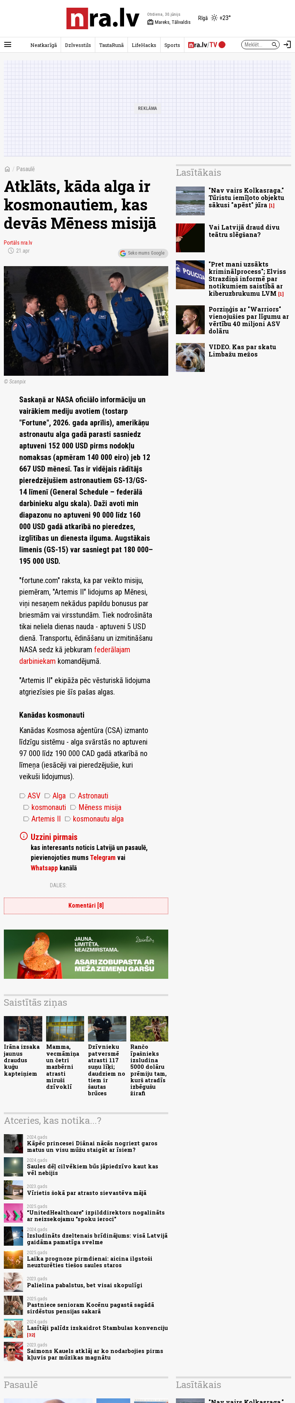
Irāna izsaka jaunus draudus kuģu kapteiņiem (22, 1060)
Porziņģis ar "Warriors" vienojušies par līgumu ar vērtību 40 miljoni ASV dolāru (249, 320)
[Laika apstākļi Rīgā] (214, 18)
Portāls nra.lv (18, 243)
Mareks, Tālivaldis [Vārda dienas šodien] (169, 22)
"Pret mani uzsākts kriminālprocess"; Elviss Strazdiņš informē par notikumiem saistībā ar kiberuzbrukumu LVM (247, 279)
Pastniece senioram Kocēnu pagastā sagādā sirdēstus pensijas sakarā (90, 1308)
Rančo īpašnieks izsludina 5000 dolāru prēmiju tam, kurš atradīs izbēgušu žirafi (148, 1070)
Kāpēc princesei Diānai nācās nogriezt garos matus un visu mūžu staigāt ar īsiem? (92, 1146)
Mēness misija (95, 807)
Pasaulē (25, 169)
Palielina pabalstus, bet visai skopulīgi (85, 1285)
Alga (55, 795)
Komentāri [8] (86, 905)
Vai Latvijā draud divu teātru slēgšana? (244, 230)
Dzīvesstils (78, 45)
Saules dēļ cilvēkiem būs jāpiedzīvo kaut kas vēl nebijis (92, 1169)
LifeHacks (144, 45)
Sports (172, 45)
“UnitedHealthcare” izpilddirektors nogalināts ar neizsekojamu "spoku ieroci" (96, 1216)
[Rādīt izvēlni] (7, 44)
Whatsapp (44, 868)
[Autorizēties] (287, 44)
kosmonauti (44, 807)
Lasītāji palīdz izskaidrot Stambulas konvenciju (97, 1327)
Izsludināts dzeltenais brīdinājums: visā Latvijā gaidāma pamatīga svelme (97, 1239)
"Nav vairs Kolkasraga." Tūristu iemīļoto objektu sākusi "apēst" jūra (246, 197)
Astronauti (89, 795)
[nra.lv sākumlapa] (102, 18)
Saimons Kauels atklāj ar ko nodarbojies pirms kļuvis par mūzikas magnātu (95, 1354)
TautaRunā (111, 45)
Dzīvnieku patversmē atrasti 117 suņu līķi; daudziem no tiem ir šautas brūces (106, 1070)
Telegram (103, 857)
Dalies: (58, 885)
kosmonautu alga (94, 818)
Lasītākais (198, 172)
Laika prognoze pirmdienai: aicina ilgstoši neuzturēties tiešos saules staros (89, 1262)
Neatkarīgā (43, 45)
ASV (29, 795)
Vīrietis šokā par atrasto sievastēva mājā (86, 1192)
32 (31, 1335)
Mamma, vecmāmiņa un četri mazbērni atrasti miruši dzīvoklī (62, 1066)
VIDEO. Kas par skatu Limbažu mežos (242, 350)
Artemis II (42, 818)
